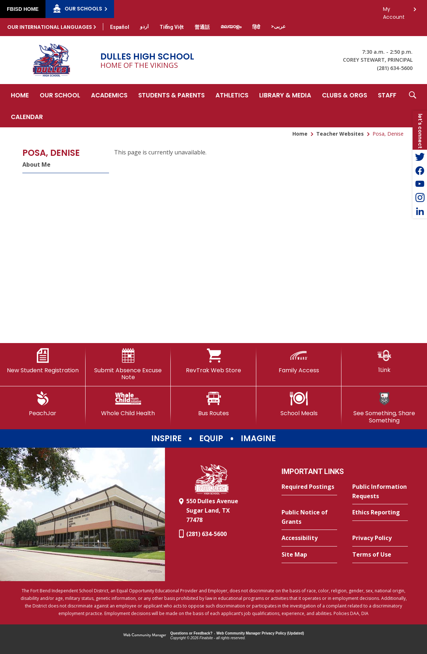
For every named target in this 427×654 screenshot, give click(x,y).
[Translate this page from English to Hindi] (256, 27)
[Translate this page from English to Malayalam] (231, 26)
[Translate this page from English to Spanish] (119, 27)
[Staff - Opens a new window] (387, 95)
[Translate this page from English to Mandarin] (202, 27)
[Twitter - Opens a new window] (420, 156)
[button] (412, 105)
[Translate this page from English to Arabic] (278, 26)
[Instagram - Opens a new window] (420, 197)
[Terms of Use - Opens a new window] (380, 555)
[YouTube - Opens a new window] (420, 183)
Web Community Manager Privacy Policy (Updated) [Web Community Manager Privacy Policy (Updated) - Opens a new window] (260, 633)
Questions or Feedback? (191, 633)
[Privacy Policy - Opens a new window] (380, 538)
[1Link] (384, 361)
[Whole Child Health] (128, 404)
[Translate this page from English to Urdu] (144, 26)
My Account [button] (394, 11)
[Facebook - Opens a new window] (420, 170)
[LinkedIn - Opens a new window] (420, 211)
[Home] (19, 95)
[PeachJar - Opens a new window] (43, 404)
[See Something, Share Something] (384, 407)
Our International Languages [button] (49, 27)
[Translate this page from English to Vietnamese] (171, 27)
